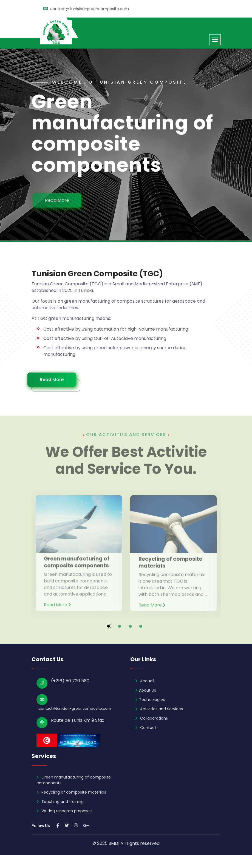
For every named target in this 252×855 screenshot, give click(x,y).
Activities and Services (159, 709)
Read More (60, 200)
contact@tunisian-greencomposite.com (89, 9)
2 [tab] (124, 629)
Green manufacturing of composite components (73, 780)
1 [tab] (114, 629)
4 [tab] (146, 629)
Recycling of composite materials (71, 792)
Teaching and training (60, 801)
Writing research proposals (64, 811)
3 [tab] (135, 629)
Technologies (150, 699)
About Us (145, 690)
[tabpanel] (79, 550)
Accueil (144, 681)
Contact (145, 727)
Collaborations (151, 718)
